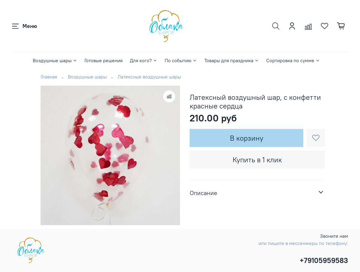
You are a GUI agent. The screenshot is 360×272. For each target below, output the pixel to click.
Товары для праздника (231, 60)
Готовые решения (103, 60)
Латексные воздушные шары (149, 77)
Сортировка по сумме (293, 60)
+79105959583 (324, 260)
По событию (181, 60)
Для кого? (143, 60)
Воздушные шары (55, 60)
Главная (49, 77)
